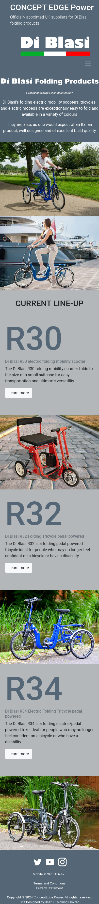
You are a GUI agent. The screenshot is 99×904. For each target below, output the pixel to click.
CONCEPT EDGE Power (52, 7)
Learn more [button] (18, 392)
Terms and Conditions (50, 883)
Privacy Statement (49, 888)
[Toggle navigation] (88, 63)
